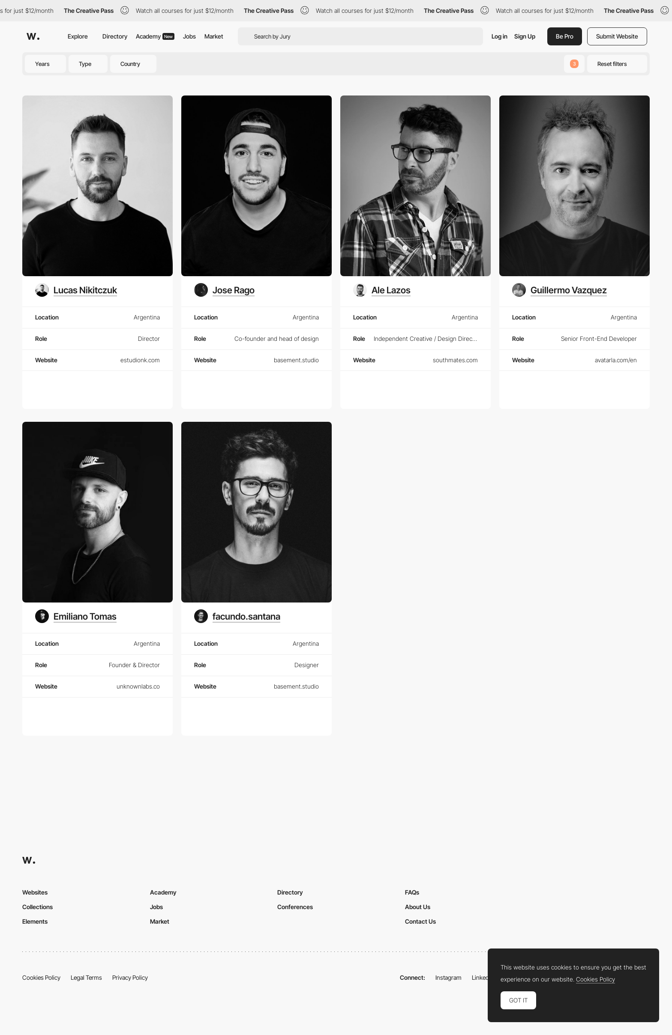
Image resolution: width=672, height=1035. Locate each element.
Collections (37, 906)
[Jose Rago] (224, 290)
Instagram (448, 977)
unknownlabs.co (138, 686)
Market (213, 36)
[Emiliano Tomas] (76, 616)
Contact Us (420, 921)
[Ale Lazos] (382, 290)
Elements (35, 921)
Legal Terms (86, 977)
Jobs (189, 36)
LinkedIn (483, 977)
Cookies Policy (41, 977)
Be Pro (564, 36)
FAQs (412, 892)
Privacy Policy (130, 977)
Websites (35, 892)
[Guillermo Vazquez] (559, 290)
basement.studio (296, 360)
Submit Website (617, 36)
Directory (114, 36)
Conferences (295, 906)
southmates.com (455, 360)
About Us (417, 906)
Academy (155, 36)
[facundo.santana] (237, 616)
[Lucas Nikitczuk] (76, 290)
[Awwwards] (33, 36)
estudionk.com (140, 360)
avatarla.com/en (616, 360)
